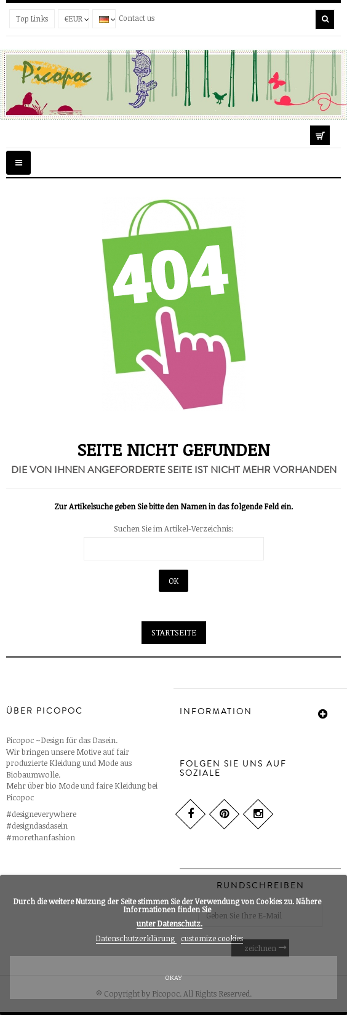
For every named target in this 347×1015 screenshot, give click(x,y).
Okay (173, 977)
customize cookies (212, 938)
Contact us (136, 18)
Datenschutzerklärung (136, 938)
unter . (169, 923)
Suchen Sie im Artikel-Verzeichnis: (174, 528)
